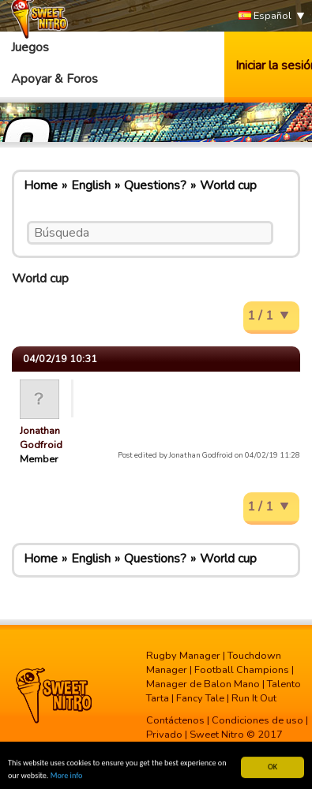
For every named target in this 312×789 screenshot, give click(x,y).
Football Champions (241, 670)
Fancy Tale (200, 698)
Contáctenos (175, 720)
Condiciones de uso (257, 720)
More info (67, 776)
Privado (164, 734)
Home (41, 185)
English (91, 185)
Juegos (30, 47)
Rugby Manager (183, 656)
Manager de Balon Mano (203, 684)
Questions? (155, 185)
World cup (228, 185)
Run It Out (253, 698)
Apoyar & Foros (54, 79)
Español (265, 16)
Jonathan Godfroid (41, 438)
